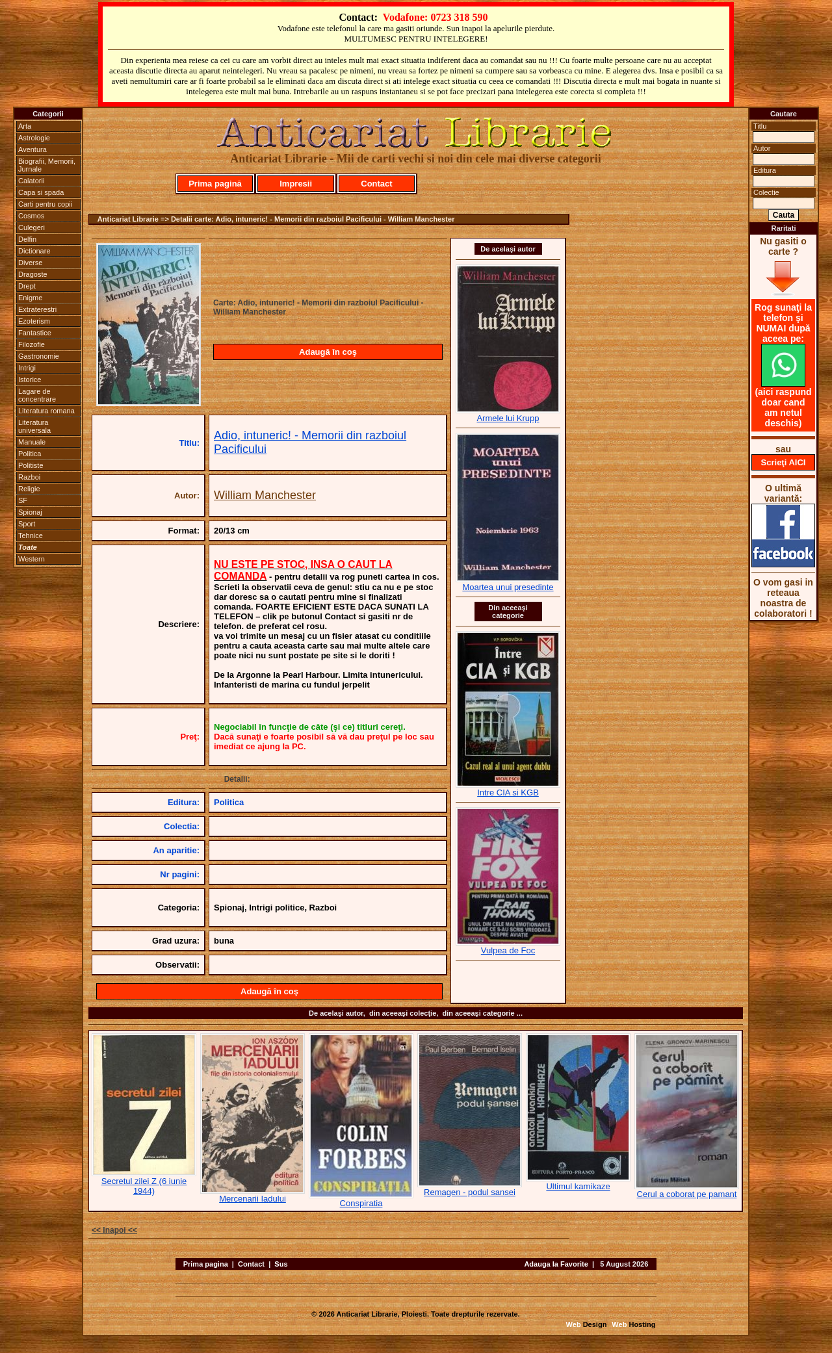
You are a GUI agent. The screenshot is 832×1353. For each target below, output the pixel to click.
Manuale (32, 442)
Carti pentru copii (45, 204)
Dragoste (32, 274)
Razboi (29, 477)
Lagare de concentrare (37, 395)
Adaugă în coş (328, 352)
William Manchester (265, 495)
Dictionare (34, 251)
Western (31, 559)
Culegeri (31, 227)
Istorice (29, 379)
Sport (26, 524)
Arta (24, 126)
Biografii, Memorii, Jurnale (46, 165)
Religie (29, 489)
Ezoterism (34, 321)
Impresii (296, 183)
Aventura (32, 149)
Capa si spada (41, 192)
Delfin (27, 239)
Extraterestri (37, 309)
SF (22, 500)
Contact (376, 183)
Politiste (31, 465)
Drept (27, 286)
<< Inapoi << (114, 1230)
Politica (29, 453)
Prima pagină (215, 183)
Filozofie (31, 344)
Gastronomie (38, 356)
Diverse (30, 262)
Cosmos (31, 216)
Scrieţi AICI (783, 462)
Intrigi (27, 368)
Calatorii (31, 181)
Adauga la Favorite (556, 1264)
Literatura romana (46, 411)
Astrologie (34, 138)
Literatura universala (34, 426)
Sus (280, 1264)
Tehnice (30, 535)
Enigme (30, 298)
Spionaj (30, 512)
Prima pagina (205, 1264)
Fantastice (34, 333)
